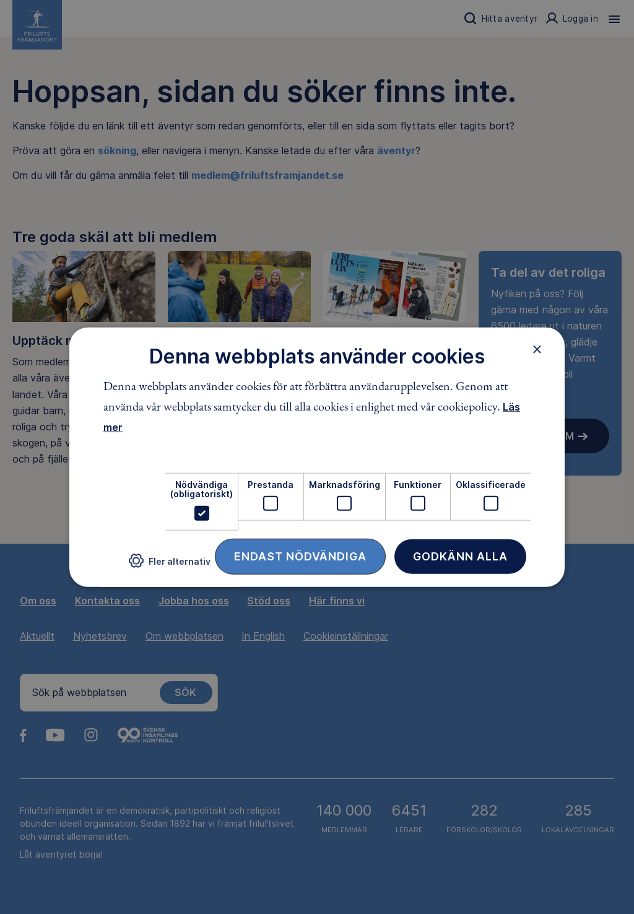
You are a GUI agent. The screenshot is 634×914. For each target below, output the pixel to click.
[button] (169, 565)
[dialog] (317, 457)
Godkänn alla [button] (460, 555)
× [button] (537, 349)
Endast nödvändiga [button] (300, 555)
